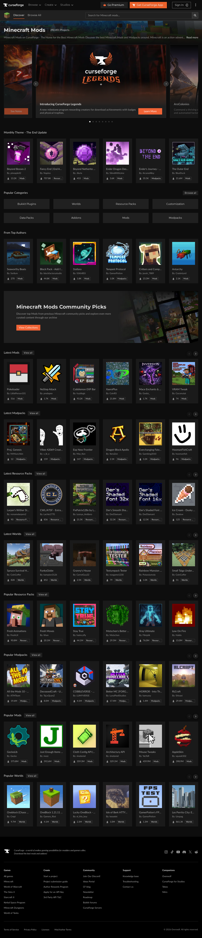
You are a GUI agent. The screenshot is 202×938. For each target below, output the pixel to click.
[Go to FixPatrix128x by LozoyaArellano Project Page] (84, 502)
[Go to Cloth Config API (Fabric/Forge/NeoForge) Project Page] (84, 744)
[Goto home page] (13, 5)
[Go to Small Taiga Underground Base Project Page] (183, 562)
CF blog (87, 887)
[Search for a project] (138, 15)
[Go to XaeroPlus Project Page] (117, 381)
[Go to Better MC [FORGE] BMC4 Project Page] (117, 683)
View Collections (28, 327)
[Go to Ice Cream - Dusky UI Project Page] (183, 502)
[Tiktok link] (172, 852)
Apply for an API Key (54, 892)
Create (51, 5)
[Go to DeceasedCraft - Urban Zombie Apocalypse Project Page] (51, 683)
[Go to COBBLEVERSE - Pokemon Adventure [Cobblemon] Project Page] (84, 683)
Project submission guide (56, 882)
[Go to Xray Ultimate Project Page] (150, 623)
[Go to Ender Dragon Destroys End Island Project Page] (117, 161)
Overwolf (166, 876)
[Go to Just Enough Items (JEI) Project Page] (51, 744)
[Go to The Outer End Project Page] (183, 161)
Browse (35, 5)
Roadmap (87, 897)
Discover (18, 15)
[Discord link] (184, 852)
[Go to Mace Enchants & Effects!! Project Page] (150, 381)
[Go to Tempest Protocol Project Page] (117, 261)
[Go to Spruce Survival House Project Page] (18, 562)
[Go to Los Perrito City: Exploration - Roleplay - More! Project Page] (183, 804)
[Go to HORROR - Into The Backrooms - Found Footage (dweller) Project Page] (150, 683)
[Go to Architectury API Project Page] (117, 744)
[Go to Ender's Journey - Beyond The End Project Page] (150, 161)
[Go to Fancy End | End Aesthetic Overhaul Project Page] (51, 161)
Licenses (45, 930)
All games (8, 876)
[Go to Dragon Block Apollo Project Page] (117, 441)
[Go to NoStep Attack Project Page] (51, 381)
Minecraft (8, 882)
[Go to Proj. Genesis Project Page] (18, 441)
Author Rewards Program (56, 887)
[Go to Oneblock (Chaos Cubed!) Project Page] (18, 804)
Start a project (50, 876)
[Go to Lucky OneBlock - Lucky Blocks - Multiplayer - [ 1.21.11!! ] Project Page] (84, 804)
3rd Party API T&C (52, 897)
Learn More (150, 111)
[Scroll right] (195, 353)
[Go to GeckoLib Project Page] (18, 744)
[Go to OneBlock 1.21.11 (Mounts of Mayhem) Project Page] (51, 804)
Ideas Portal (88, 882)
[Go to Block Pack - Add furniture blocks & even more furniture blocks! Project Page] (51, 261)
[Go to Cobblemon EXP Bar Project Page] (84, 381)
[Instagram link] (166, 852)
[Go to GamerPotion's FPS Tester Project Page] (150, 804)
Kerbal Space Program (14, 903)
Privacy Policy (30, 930)
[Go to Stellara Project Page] (84, 261)
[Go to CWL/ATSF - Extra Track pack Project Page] (51, 502)
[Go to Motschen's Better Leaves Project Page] (117, 623)
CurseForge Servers (92, 908)
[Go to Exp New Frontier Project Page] (84, 441)
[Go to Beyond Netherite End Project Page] (84, 161)
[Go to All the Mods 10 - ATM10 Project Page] (18, 683)
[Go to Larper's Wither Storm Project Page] (18, 502)
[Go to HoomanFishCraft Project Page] (183, 441)
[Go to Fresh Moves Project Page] (51, 623)
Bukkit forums (90, 903)
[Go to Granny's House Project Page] (84, 562)
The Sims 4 (9, 892)
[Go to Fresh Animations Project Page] (18, 623)
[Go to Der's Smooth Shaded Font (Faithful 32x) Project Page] (117, 502)
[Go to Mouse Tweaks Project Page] (150, 744)
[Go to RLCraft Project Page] (183, 683)
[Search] (195, 15)
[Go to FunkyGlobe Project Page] (51, 562)
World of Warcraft (13, 887)
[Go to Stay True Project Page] (84, 623)
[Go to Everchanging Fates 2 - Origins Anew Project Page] (150, 441)
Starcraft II (9, 897)
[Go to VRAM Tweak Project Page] (183, 381)
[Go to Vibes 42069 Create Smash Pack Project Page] (51, 441)
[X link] (190, 852)
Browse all (190, 193)
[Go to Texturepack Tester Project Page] (117, 562)
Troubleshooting (130, 882)
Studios (67, 5)
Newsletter (88, 892)
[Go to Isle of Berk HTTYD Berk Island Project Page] (117, 804)
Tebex (165, 887)
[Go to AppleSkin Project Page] (183, 744)
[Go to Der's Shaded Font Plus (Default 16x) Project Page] (150, 502)
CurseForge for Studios (173, 882)
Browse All (34, 15)
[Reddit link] (196, 852)
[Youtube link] (178, 852)
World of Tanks (11, 913)
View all (28, 352)
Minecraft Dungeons (14, 908)
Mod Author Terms (62, 930)
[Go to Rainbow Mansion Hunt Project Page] (150, 562)
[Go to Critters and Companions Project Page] (150, 261)
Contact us (128, 887)
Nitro (164, 892)
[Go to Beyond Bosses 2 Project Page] (18, 161)
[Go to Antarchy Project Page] (183, 261)
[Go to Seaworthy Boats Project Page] (18, 261)
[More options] (195, 5)
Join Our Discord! (91, 876)
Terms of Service (11, 930)
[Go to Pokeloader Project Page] (18, 381)
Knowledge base (131, 876)
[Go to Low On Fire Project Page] (183, 623)
